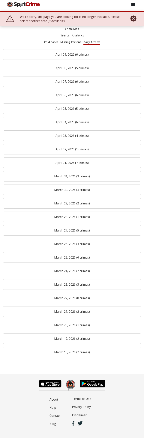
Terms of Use (81, 399)
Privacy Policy (81, 407)
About (54, 399)
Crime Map (72, 29)
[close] (133, 18)
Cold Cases (51, 42)
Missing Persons (70, 42)
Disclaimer (79, 415)
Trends (65, 35)
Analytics (78, 35)
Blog (53, 424)
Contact (55, 416)
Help (53, 407)
